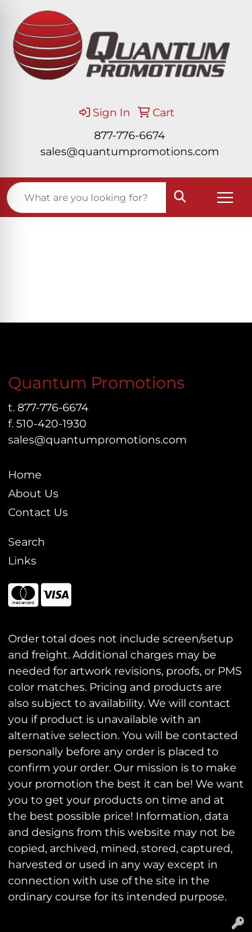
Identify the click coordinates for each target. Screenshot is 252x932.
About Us (33, 493)
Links (22, 560)
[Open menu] (225, 197)
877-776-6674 (129, 135)
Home (25, 474)
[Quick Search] (87, 197)
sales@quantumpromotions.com (129, 151)
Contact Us (38, 512)
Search (26, 542)
